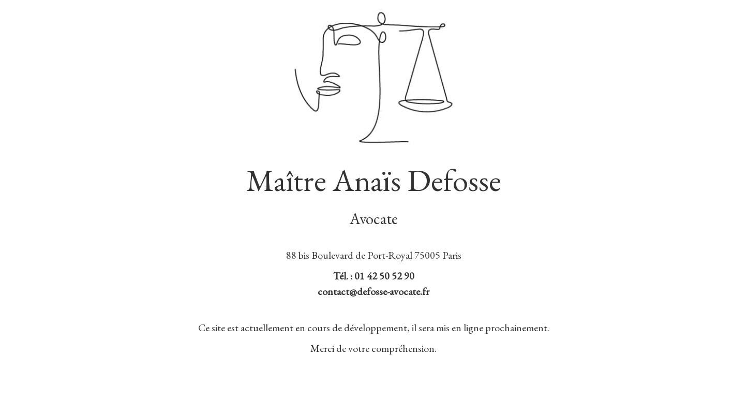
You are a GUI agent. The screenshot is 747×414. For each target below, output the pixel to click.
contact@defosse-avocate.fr (373, 291)
